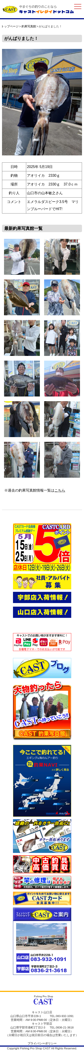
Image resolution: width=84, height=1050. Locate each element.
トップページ (10, 26)
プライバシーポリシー (42, 1043)
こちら (59, 490)
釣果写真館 (29, 26)
